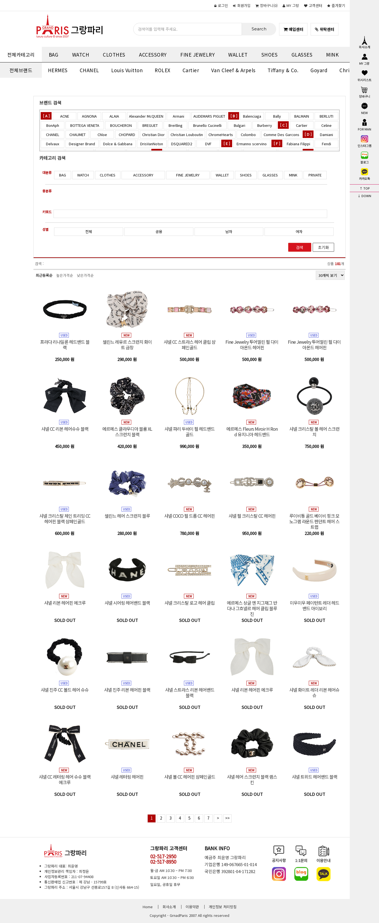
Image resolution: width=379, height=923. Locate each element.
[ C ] (283, 125)
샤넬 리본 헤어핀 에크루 (65, 602)
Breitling (176, 125)
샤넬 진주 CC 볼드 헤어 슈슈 (65, 689)
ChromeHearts (220, 134)
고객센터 (313, 5)
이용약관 (192, 906)
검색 (299, 247)
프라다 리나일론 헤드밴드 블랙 (64, 344)
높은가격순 (64, 275)
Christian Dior (153, 134)
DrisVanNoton (151, 143)
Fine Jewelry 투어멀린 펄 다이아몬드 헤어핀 (251, 344)
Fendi (326, 143)
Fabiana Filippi (298, 143)
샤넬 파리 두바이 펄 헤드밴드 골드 (189, 431)
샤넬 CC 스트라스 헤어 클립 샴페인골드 (189, 344)
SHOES (269, 54)
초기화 (323, 247)
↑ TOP (364, 188)
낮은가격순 (85, 275)
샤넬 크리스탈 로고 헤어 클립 (189, 602)
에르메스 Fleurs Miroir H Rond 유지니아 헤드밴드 (252, 431)
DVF (208, 143)
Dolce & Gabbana (117, 143)
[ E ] (226, 143)
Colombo (248, 134)
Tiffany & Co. (283, 70)
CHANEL (89, 70)
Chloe (102, 134)
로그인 (221, 5)
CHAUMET (77, 134)
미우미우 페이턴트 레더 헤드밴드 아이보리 (314, 605)
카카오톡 (364, 174)
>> (227, 818)
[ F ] (277, 143)
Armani (178, 116)
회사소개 (364, 42)
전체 (88, 231)
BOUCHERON (121, 125)
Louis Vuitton (127, 70)
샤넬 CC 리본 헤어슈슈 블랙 (64, 429)
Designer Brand (82, 143)
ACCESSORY (153, 54)
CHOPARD (127, 134)
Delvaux (52, 143)
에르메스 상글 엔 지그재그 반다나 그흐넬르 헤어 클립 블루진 (252, 608)
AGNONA (89, 116)
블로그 (364, 157)
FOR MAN (364, 124)
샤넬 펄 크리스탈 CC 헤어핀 (252, 516)
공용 (159, 231)
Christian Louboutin (187, 134)
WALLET (237, 54)
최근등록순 (44, 275)
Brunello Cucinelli (207, 125)
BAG (54, 54)
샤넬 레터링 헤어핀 (127, 776)
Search (259, 29)
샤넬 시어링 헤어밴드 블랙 (127, 602)
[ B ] (233, 115)
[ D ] (308, 134)
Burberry (264, 125)
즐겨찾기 (336, 5)
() (267, 5)
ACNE (64, 116)
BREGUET (150, 125)
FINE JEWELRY (197, 54)
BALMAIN (301, 116)
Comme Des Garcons (281, 134)
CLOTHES (114, 54)
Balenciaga (252, 116)
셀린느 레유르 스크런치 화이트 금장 (127, 344)
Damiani (326, 134)
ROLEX (163, 70)
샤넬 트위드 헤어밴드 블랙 (314, 776)
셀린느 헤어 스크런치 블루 (127, 516)
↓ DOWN (364, 195)
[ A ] (46, 115)
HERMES (58, 70)
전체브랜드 (21, 70)
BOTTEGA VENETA (84, 125)
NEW (364, 108)
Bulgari (239, 125)
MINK (332, 54)
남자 (228, 231)
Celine (326, 125)
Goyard (318, 70)
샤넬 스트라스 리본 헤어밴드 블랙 (189, 692)
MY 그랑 (291, 5)
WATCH (80, 54)
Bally (277, 116)
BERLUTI (326, 116)
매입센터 (293, 29)
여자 (299, 231)
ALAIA (114, 116)
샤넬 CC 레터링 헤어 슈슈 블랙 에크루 (65, 779)
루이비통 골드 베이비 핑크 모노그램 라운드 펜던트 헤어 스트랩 (314, 521)
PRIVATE (315, 175)
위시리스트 (364, 75)
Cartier (191, 70)
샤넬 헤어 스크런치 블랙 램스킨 (252, 779)
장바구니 (364, 91)
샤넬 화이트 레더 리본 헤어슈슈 (314, 692)
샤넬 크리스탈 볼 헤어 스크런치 (314, 431)
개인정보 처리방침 (223, 906)
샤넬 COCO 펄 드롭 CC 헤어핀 (189, 516)
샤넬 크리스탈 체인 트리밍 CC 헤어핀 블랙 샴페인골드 (64, 518)
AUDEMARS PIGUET (209, 116)
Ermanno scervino (252, 143)
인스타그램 (364, 141)
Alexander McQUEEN (146, 116)
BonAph (52, 125)
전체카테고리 (21, 54)
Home (148, 906)
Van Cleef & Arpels (233, 70)
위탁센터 (324, 29)
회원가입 (242, 5)
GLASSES (302, 54)
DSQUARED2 (181, 143)
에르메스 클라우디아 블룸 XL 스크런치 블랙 (127, 431)
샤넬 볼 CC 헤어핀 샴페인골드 (189, 776)
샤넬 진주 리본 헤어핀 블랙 (127, 689)
